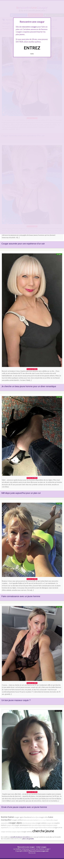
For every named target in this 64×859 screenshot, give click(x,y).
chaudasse (27, 817)
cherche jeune (43, 831)
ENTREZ (32, 47)
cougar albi (10, 825)
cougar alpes (15, 822)
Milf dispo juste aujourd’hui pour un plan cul (20, 493)
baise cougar (11, 827)
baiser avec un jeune (22, 827)
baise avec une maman (30, 820)
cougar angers (16, 832)
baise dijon (35, 817)
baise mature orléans (45, 827)
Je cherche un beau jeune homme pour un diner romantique (28, 386)
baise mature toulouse (45, 825)
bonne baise (7, 816)
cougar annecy (26, 832)
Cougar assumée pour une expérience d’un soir (23, 243)
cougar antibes (17, 820)
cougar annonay (6, 832)
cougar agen (18, 817)
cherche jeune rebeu (28, 823)
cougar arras (57, 827)
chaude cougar (34, 827)
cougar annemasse (21, 825)
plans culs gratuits (28, 838)
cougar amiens (41, 823)
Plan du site (32, 853)
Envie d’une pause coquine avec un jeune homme (24, 807)
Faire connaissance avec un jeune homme (20, 596)
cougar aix (50, 823)
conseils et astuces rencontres (20, 837)
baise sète (49, 820)
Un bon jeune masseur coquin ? (15, 700)
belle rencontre (33, 825)
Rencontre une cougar (26, 847)
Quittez (32, 53)
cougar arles (43, 817)
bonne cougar (42, 820)
